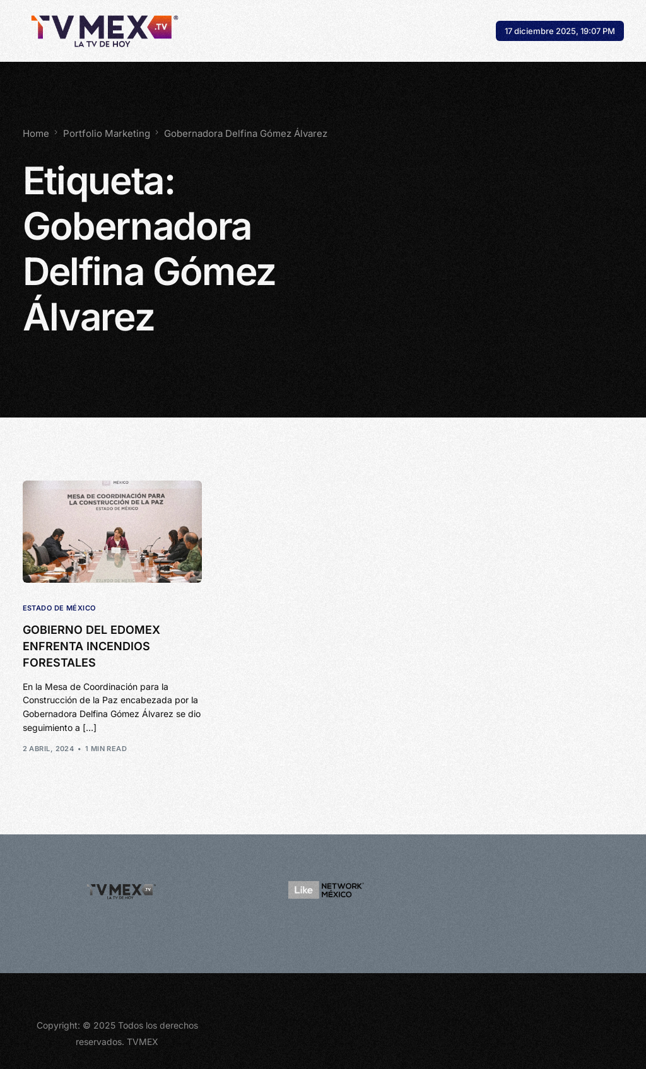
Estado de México (59, 608)
